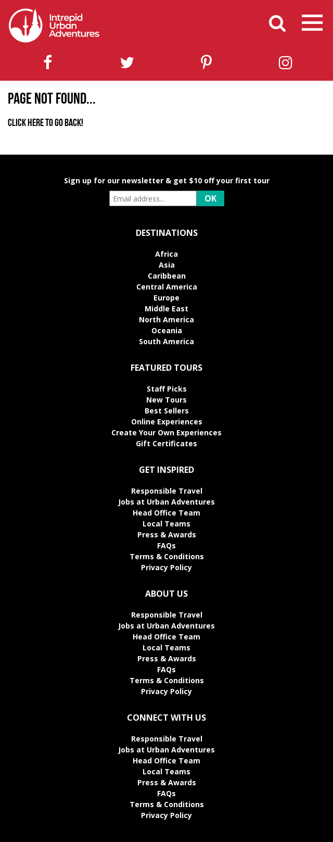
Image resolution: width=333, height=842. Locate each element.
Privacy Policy (166, 567)
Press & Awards (166, 534)
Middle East (166, 308)
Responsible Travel (166, 491)
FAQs (166, 545)
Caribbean (167, 276)
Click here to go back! (45, 123)
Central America (166, 287)
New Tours (166, 400)
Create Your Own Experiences (166, 432)
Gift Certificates (166, 443)
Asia (167, 265)
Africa (166, 254)
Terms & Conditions (167, 556)
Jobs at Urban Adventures (166, 502)
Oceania (166, 330)
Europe (166, 298)
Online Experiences (166, 421)
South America (166, 341)
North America (166, 319)
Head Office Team (166, 513)
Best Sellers (167, 411)
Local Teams (166, 524)
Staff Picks (167, 389)
